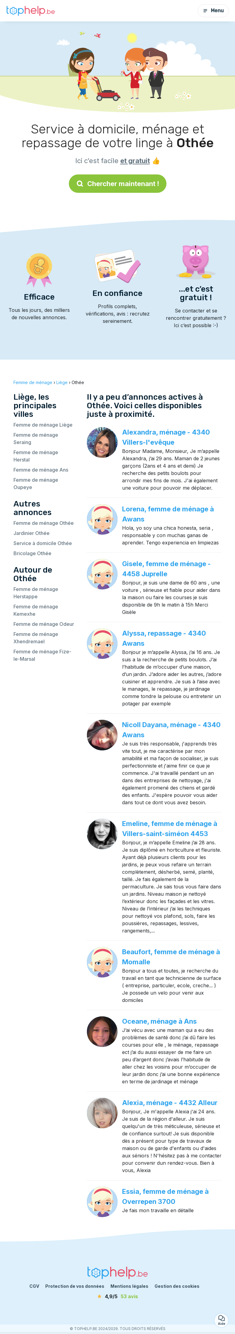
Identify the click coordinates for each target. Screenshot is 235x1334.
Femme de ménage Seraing (35, 438)
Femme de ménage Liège (43, 425)
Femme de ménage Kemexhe (35, 610)
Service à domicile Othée (42, 543)
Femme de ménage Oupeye (35, 483)
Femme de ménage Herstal (35, 456)
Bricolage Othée (32, 553)
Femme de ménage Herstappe (35, 593)
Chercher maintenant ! (117, 184)
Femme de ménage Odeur (43, 624)
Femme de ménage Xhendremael (35, 638)
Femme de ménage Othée (43, 523)
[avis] (117, 1296)
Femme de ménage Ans (40, 470)
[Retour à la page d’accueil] (30, 11)
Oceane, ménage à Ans (159, 1021)
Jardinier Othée (31, 533)
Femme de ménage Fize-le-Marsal (42, 655)
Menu (213, 10)
